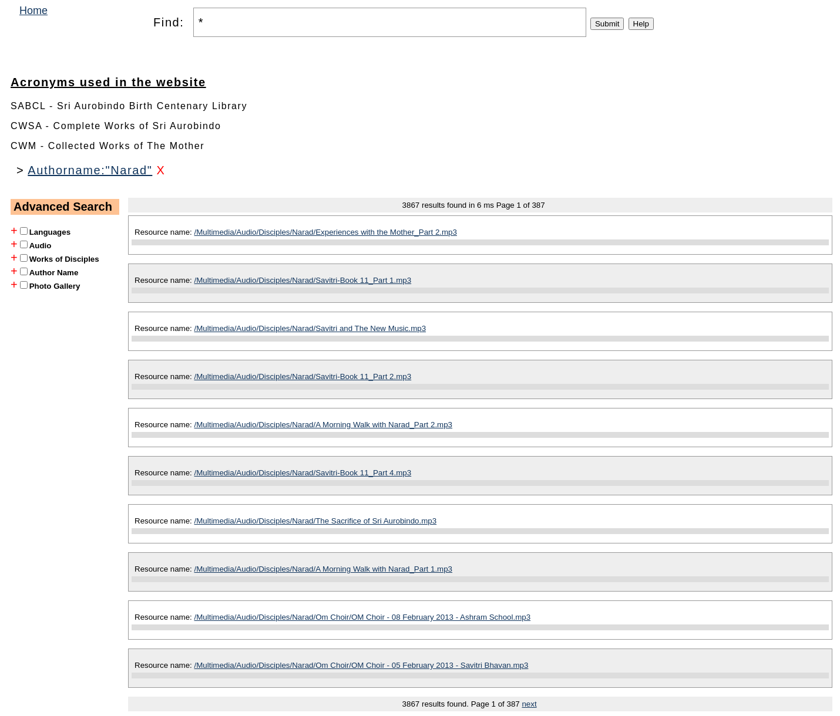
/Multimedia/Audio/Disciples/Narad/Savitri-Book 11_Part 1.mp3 (303, 280)
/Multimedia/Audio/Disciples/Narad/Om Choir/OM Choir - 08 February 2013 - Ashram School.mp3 (362, 617)
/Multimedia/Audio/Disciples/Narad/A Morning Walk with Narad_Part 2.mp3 (323, 424)
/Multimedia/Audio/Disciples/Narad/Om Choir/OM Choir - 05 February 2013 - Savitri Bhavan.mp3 (361, 665)
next (529, 704)
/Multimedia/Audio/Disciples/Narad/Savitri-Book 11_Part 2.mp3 (303, 376)
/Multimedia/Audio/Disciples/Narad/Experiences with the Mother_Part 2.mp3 (325, 232)
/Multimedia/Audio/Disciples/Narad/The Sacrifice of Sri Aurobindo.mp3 (315, 520)
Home (33, 10)
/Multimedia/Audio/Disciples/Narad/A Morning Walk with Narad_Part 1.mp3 (323, 569)
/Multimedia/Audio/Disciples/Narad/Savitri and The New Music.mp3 (310, 328)
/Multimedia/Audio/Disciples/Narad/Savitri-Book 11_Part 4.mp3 (303, 472)
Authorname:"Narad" (90, 170)
